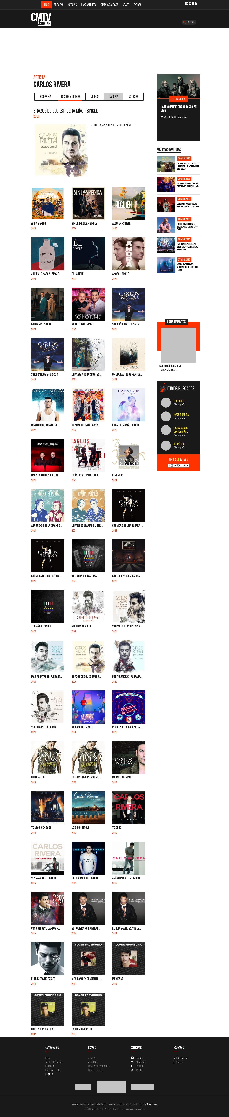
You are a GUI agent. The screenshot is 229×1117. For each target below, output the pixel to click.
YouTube (137, 1057)
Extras (138, 5)
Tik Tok (136, 1070)
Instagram (138, 1061)
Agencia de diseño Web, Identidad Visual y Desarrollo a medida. (114, 1109)
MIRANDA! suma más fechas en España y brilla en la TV (188, 185)
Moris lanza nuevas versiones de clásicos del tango (187, 267)
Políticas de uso (150, 1104)
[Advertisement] (114, 49)
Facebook (138, 1066)
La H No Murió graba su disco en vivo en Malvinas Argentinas (187, 247)
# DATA (91, 1057)
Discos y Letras (70, 97)
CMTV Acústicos (109, 5)
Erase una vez (95, 1070)
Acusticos (93, 1061)
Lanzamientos (89, 5)
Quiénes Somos (181, 1057)
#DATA (126, 5)
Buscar (189, 22)
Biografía (45, 96)
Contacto (178, 1061)
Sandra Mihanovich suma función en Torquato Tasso (188, 205)
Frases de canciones (98, 1066)
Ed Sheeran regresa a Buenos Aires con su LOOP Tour (187, 227)
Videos (95, 96)
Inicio (46, 5)
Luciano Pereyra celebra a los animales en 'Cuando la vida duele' (188, 166)
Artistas (58, 5)
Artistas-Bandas (54, 1061)
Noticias (72, 5)
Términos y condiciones (132, 1104)
